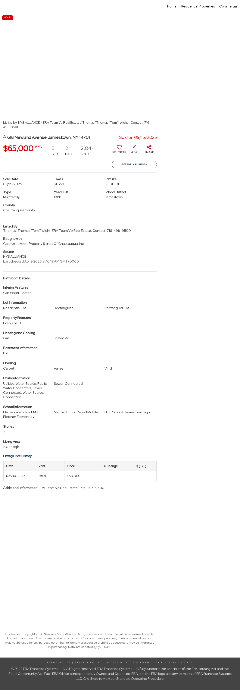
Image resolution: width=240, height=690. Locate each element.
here (94, 678)
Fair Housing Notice (174, 662)
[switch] (119, 151)
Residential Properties (198, 6)
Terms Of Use (59, 662)
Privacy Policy (88, 662)
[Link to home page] (5, 6)
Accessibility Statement (129, 662)
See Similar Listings (134, 164)
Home (172, 6)
